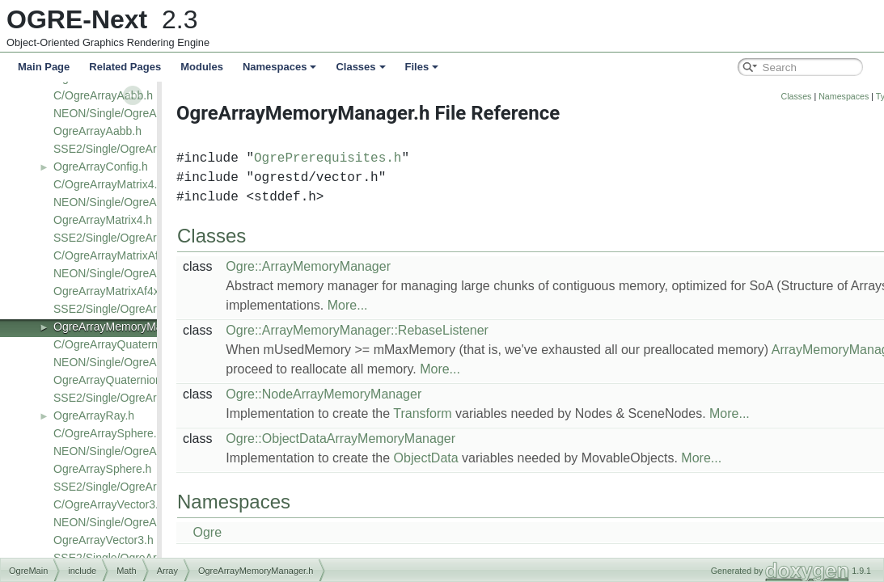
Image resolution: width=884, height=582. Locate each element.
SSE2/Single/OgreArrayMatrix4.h (136, 237)
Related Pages (125, 67)
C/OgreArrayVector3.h (109, 504)
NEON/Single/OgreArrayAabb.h (132, 113)
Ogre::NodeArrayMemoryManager (378, 394)
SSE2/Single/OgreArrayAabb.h (130, 148)
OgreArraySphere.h (102, 468)
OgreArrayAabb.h (97, 130)
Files (422, 67)
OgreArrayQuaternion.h (112, 379)
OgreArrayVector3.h (103, 540)
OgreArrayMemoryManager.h (126, 326)
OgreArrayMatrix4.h (102, 219)
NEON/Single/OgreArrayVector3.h (138, 522)
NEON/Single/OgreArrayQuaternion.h (147, 362)
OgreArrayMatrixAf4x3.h (114, 291)
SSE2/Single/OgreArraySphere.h (135, 486)
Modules (201, 67)
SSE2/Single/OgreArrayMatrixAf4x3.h (147, 308)
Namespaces (280, 67)
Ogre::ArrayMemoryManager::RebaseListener (411, 330)
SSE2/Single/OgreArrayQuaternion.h (145, 397)
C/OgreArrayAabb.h (103, 95)
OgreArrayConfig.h (100, 166)
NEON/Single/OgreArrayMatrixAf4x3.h (149, 273)
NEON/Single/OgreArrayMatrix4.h (137, 202)
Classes (360, 67)
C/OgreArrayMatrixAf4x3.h (119, 255)
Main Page (44, 67)
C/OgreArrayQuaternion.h (118, 344)
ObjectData (480, 458)
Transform (476, 413)
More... (402, 305)
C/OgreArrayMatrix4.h (108, 184)
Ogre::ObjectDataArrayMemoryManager (395, 438)
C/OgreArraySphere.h (108, 433)
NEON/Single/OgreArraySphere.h (137, 451)
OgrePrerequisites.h (381, 158)
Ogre (261, 532)
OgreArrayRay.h (93, 415)
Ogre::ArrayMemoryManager (362, 266)
